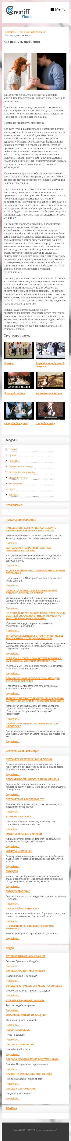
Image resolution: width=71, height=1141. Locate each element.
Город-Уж (12, 871)
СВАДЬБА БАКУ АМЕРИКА (21, 1088)
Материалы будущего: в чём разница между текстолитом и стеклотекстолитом (34, 637)
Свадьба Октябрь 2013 (20, 1044)
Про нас (13, 455)
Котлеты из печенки (19, 851)
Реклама (11, 1108)
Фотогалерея (15, 483)
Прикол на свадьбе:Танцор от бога (29, 1074)
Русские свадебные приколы (25, 1000)
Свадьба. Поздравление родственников (32, 1059)
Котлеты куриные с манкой (24, 834)
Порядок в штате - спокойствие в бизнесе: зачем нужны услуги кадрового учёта (34, 659)
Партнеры (14, 461)
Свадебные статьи (18, 478)
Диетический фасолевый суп (25, 799)
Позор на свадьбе (18, 1030)
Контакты (13, 494)
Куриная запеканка (18, 816)
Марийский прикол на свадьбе (26, 1015)
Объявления (14, 505)
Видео (12, 489)
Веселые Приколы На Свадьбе (25, 956)
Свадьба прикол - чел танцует (25, 971)
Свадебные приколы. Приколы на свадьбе (34, 985)
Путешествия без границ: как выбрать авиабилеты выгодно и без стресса (31, 529)
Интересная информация (22, 472)
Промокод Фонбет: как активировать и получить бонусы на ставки (31, 592)
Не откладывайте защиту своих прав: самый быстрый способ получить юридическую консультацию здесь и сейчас (35, 616)
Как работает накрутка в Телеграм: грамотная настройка (28, 549)
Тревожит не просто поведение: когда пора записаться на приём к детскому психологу (35, 699)
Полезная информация (21, 466)
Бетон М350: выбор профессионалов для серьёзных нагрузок (32, 679)
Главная (13, 449)
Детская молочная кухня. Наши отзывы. (32, 779)
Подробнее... (12, 543)
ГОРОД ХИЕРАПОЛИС (18, 891)
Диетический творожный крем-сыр (29, 759)
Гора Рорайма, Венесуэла (22, 908)
